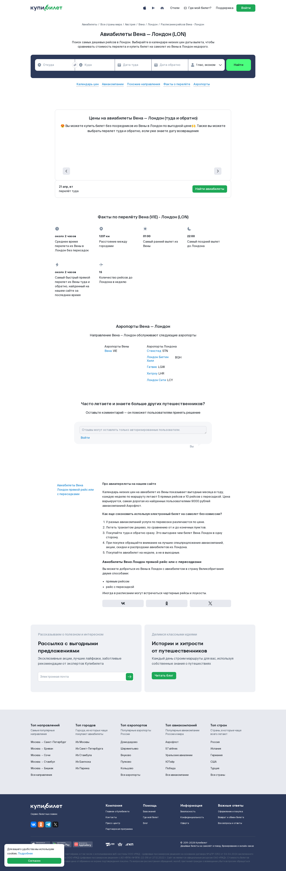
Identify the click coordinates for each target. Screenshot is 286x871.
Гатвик (152, 367)
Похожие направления (143, 84)
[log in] (245, 8)
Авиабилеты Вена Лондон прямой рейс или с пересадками (75, 489)
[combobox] (55, 65)
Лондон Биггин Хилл (158, 359)
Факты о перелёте (176, 84)
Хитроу (152, 373)
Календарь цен (87, 84)
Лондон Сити (156, 380)
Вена (108, 351)
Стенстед (154, 351)
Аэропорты (202, 84)
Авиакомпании (113, 84)
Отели (174, 8)
